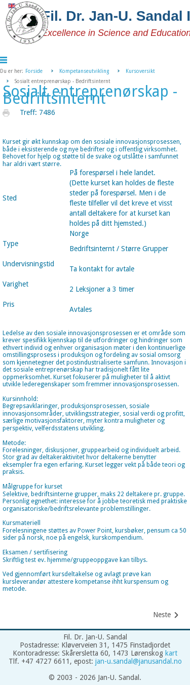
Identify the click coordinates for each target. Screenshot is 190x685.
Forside (34, 71)
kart (171, 653)
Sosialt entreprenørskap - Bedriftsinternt (90, 95)
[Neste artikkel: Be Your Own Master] (166, 615)
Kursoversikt (140, 71)
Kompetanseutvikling (84, 71)
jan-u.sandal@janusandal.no (138, 661)
